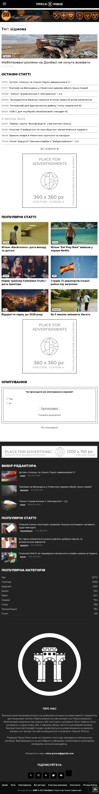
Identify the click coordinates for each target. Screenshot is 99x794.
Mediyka (48, 790)
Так (11, 399)
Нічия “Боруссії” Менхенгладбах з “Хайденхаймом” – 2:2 (44, 141)
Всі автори (39, 785)
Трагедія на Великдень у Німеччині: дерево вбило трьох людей (55, 486)
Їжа (4, 77)
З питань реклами (57, 785)
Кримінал (9, 59)
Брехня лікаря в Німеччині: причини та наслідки (40, 135)
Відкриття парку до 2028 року (22, 314)
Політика (9, 29)
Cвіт (5, 11)
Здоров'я (9, 41)
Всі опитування (49, 427)
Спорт (7, 47)
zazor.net (76, 790)
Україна (8, 17)
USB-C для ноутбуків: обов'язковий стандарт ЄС (39, 111)
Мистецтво (11, 83)
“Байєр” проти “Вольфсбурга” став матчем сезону (40, 123)
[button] (44, 103)
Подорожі (10, 89)
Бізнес (7, 35)
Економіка (10, 53)
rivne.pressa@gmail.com (60, 753)
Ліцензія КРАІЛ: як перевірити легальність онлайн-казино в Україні (58, 553)
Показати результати (49, 415)
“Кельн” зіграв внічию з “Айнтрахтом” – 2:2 (43, 501)
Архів (5, 785)
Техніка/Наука (13, 71)
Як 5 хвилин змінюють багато (70, 314)
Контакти (75, 785)
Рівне (6, 23)
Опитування (24, 785)
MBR (35, 790)
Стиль (7, 65)
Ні (10, 403)
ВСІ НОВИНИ (50, 149)
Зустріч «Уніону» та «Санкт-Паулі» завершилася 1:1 (47, 472)
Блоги (7, 95)
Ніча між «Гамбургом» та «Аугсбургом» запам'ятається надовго (48, 129)
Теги (13, 785)
